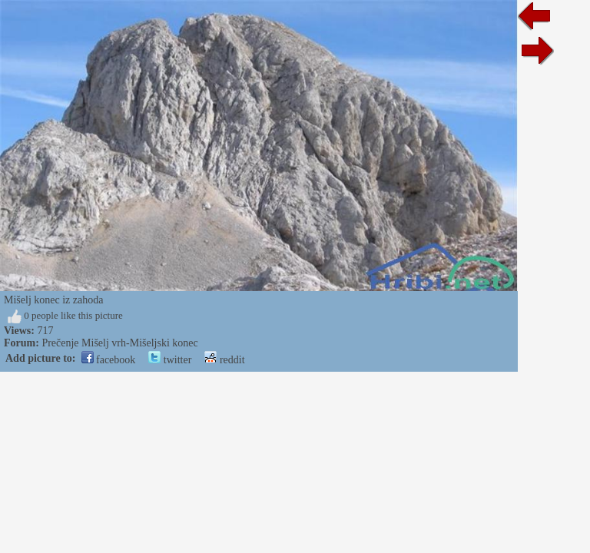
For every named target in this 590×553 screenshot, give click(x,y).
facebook (108, 360)
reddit (224, 360)
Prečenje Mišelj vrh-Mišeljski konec (119, 343)
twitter (169, 360)
